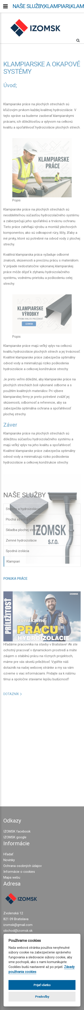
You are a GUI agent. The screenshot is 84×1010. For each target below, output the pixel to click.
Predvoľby (42, 996)
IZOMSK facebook (16, 831)
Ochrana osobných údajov (22, 866)
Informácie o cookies (19, 872)
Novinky (9, 860)
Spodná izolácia (17, 551)
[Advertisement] (42, 749)
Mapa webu (11, 877)
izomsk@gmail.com (17, 925)
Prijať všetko (42, 985)
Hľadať (8, 854)
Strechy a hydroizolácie (23, 509)
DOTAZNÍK (11, 694)
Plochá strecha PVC (20, 519)
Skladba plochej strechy (23, 530)
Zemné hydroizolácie (21, 540)
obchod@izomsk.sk (17, 931)
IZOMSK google (14, 837)
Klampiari (13, 561)
